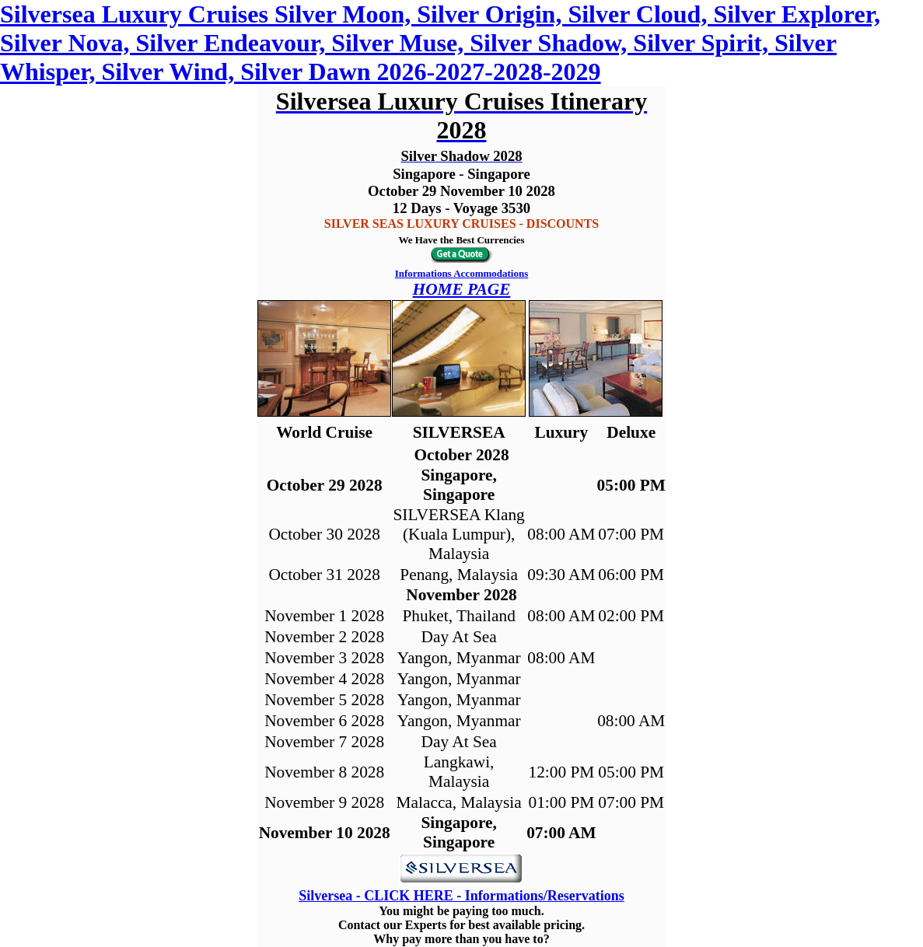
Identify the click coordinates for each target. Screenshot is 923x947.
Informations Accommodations (462, 273)
